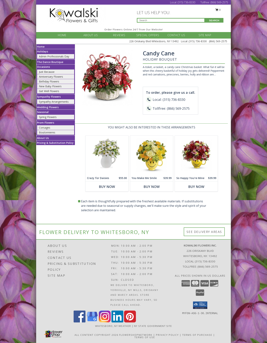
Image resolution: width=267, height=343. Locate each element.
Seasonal (43, 112)
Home (40, 46)
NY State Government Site (153, 326)
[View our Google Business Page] (92, 321)
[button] (200, 305)
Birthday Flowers (49, 81)
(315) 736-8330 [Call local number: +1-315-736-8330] (205, 261)
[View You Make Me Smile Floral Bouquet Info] (151, 155)
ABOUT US (90, 35)
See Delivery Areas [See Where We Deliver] (204, 232)
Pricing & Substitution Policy (55, 143)
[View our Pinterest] (130, 321)
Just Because (47, 72)
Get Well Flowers (49, 91)
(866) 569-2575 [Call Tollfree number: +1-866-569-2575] (219, 2)
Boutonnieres (47, 132)
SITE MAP (205, 35)
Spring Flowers (48, 117)
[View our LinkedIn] (117, 321)
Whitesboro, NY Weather (113, 326)
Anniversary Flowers (51, 76)
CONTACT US (176, 35)
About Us (43, 138)
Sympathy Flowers (49, 96)
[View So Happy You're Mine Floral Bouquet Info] (196, 155)
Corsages (44, 127)
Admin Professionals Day (54, 56)
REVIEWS (119, 35)
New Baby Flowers (50, 86)
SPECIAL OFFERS (147, 35)
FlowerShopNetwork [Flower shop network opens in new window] (135, 335)
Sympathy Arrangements (54, 101)
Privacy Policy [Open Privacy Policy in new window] (167, 335)
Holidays (42, 51)
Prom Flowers (45, 122)
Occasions (43, 67)
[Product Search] (171, 20)
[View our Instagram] (105, 321)
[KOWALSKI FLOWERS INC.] (77, 15)
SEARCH (214, 20)
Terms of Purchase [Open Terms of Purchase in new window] (197, 335)
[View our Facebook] (79, 321)
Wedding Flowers (48, 107)
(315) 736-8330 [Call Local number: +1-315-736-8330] (187, 2)
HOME (62, 35)
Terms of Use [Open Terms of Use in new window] (144, 337)
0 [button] (218, 9)
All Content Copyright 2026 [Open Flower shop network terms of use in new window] (96, 335)
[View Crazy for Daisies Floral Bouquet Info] (106, 155)
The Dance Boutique (50, 62)
